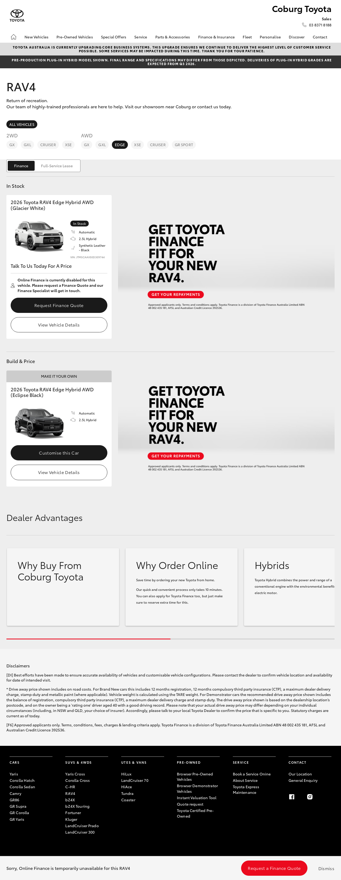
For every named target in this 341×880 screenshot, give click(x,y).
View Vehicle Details (59, 324)
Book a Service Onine (252, 774)
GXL (27, 144)
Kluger (71, 819)
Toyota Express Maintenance (246, 789)
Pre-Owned (189, 762)
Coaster (128, 799)
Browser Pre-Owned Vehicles (195, 776)
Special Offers (113, 36)
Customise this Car (59, 452)
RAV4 (70, 793)
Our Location (300, 774)
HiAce (126, 786)
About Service (245, 780)
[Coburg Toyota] (17, 15)
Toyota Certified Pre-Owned (195, 813)
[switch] (43, 166)
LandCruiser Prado (82, 825)
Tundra (127, 793)
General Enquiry (303, 780)
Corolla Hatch (22, 780)
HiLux (126, 774)
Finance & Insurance (216, 36)
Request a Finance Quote (274, 868)
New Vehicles (36, 36)
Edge (120, 144)
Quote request (190, 804)
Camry (15, 793)
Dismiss (326, 868)
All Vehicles (21, 124)
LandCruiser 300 (80, 832)
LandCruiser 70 (134, 780)
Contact (320, 36)
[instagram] (310, 797)
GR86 (14, 799)
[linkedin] (328, 797)
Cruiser (48, 144)
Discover (297, 36)
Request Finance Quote (59, 305)
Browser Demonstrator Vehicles (197, 788)
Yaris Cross (75, 774)
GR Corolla (19, 812)
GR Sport (184, 144)
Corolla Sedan (22, 786)
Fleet (247, 36)
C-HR (70, 786)
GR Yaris (17, 819)
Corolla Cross (77, 780)
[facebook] (292, 797)
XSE (68, 144)
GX (12, 144)
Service (140, 36)
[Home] (14, 37)
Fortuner (73, 812)
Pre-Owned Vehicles (74, 36)
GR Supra (18, 806)
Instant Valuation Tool (196, 797)
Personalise (270, 36)
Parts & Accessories (172, 36)
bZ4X (70, 799)
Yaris (14, 774)
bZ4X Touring (77, 806)
